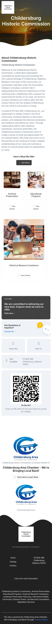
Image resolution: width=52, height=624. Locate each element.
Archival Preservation (12, 195)
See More (24, 163)
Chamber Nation (41, 620)
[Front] (8, 7)
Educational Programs (35, 195)
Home (13, 558)
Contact (13, 565)
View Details (12, 207)
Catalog (13, 562)
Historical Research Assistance (24, 265)
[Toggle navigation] (48, 7)
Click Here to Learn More (26, 477)
